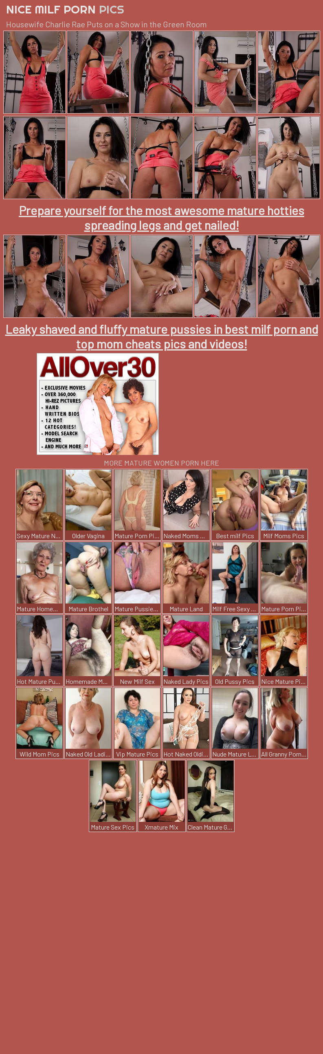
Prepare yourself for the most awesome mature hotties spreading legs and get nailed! (161, 217)
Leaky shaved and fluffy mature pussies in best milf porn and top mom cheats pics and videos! (161, 336)
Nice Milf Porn (65, 9)
